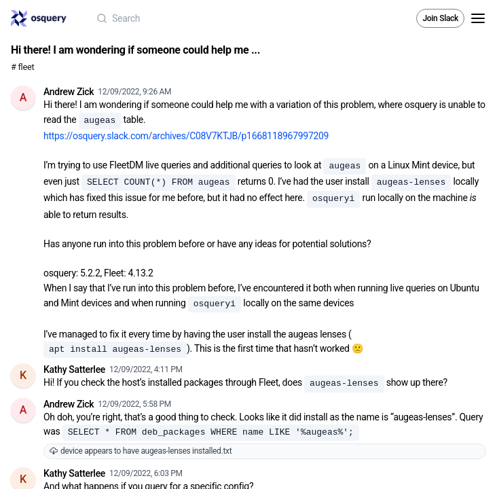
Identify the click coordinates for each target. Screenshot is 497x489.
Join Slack (440, 18)
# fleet (22, 67)
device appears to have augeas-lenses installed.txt (141, 451)
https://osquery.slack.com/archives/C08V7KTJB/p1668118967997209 (186, 135)
